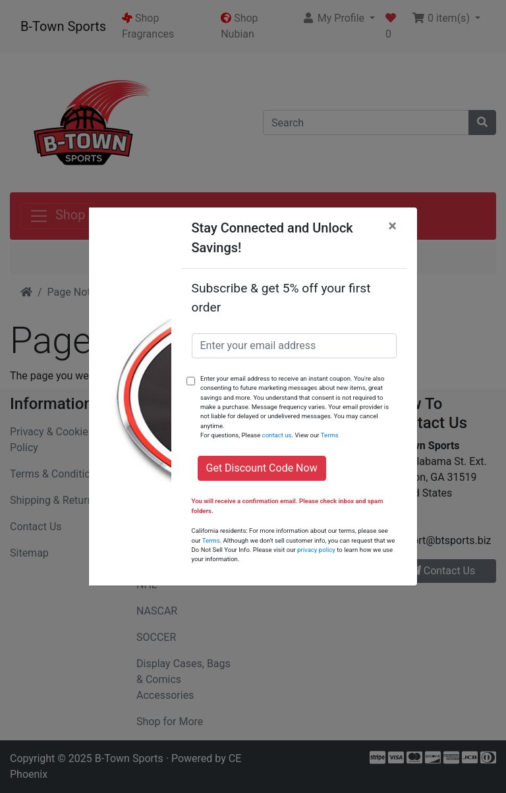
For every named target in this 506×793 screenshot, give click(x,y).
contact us (277, 435)
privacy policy (316, 549)
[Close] (392, 225)
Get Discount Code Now (262, 468)
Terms (330, 435)
